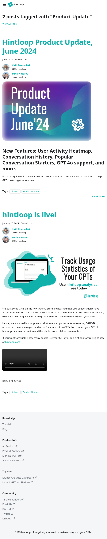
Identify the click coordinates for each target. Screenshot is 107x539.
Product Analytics (13, 451)
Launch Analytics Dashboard (19, 477)
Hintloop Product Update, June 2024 (47, 46)
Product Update (31, 191)
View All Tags (9, 23)
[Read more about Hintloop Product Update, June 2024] (98, 196)
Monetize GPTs (12, 455)
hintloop (15, 191)
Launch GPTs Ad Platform (17, 482)
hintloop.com (12, 342)
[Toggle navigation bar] (4, 4)
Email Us (8, 504)
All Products (10, 446)
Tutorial (6, 424)
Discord (8, 509)
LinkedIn (8, 518)
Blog (4, 429)
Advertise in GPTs (13, 460)
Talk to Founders (12, 499)
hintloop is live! (29, 214)
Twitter (7, 513)
